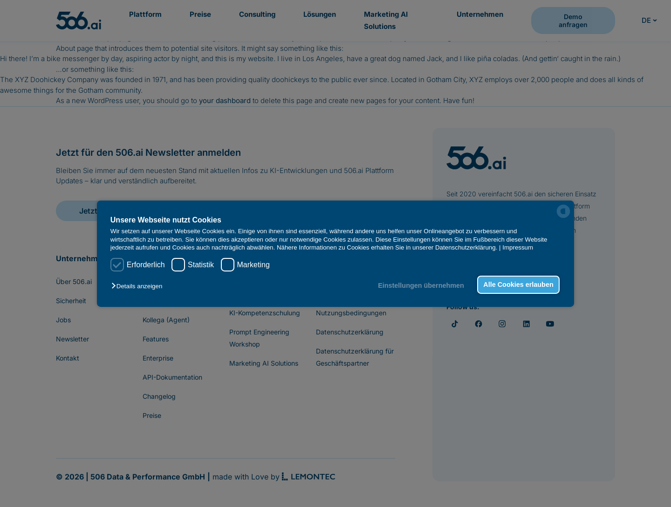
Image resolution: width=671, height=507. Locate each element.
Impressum (517, 247)
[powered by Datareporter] (563, 211)
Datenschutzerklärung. (466, 247)
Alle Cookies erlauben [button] (518, 284)
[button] (139, 286)
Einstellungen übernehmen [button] (421, 285)
